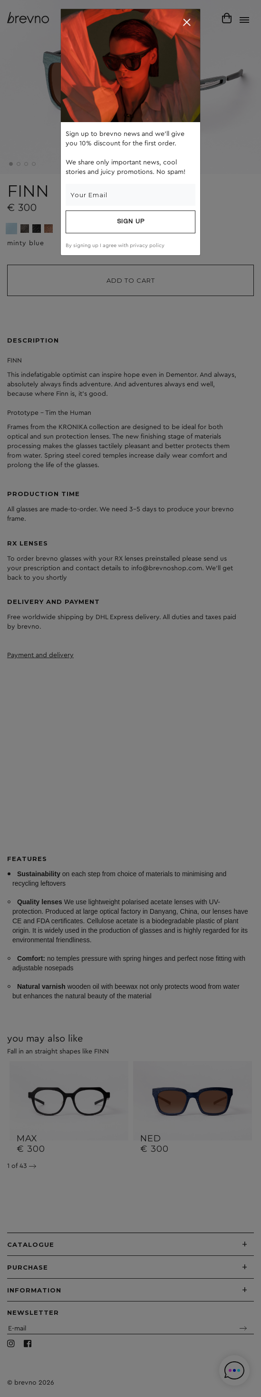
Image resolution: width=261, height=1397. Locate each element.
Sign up (131, 222)
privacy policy (147, 245)
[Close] (187, 22)
